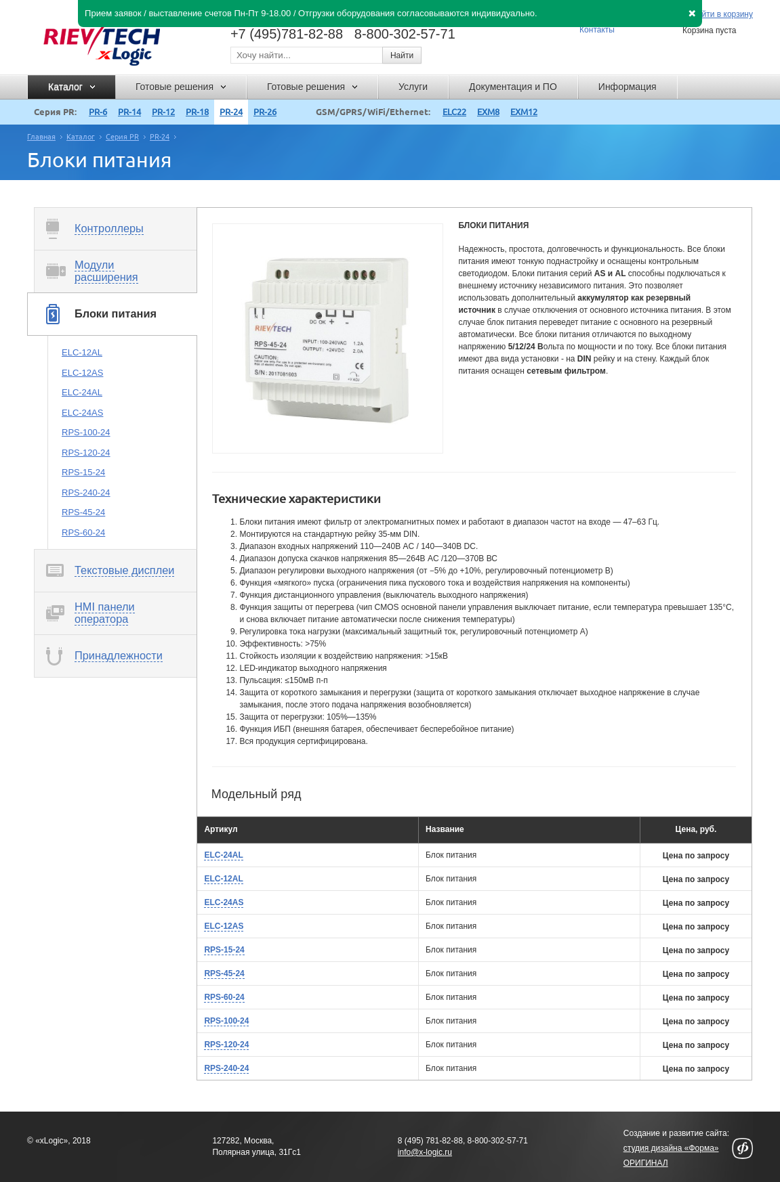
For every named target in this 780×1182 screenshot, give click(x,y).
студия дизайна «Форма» (671, 1148)
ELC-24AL (82, 392)
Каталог (80, 137)
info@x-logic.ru (425, 1152)
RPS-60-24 (83, 532)
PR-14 (129, 111)
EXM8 (488, 111)
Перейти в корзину (717, 14)
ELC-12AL (82, 352)
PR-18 (197, 111)
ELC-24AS (82, 413)
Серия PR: (55, 111)
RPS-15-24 (83, 472)
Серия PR (122, 137)
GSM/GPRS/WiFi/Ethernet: (373, 111)
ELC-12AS (82, 373)
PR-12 (163, 111)
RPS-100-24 (86, 432)
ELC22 (454, 111)
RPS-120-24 (86, 452)
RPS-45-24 (83, 512)
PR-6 (98, 111)
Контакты (597, 30)
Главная (41, 137)
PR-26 (264, 111)
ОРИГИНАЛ (645, 1163)
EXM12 (523, 111)
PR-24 (231, 111)
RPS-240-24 (86, 492)
